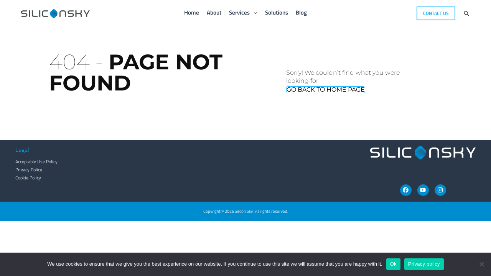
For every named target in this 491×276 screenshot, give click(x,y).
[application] (253, 12)
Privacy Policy (28, 169)
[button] (436, 13)
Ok (393, 264)
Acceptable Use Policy (36, 161)
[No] (481, 264)
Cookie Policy (28, 177)
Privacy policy (424, 264)
